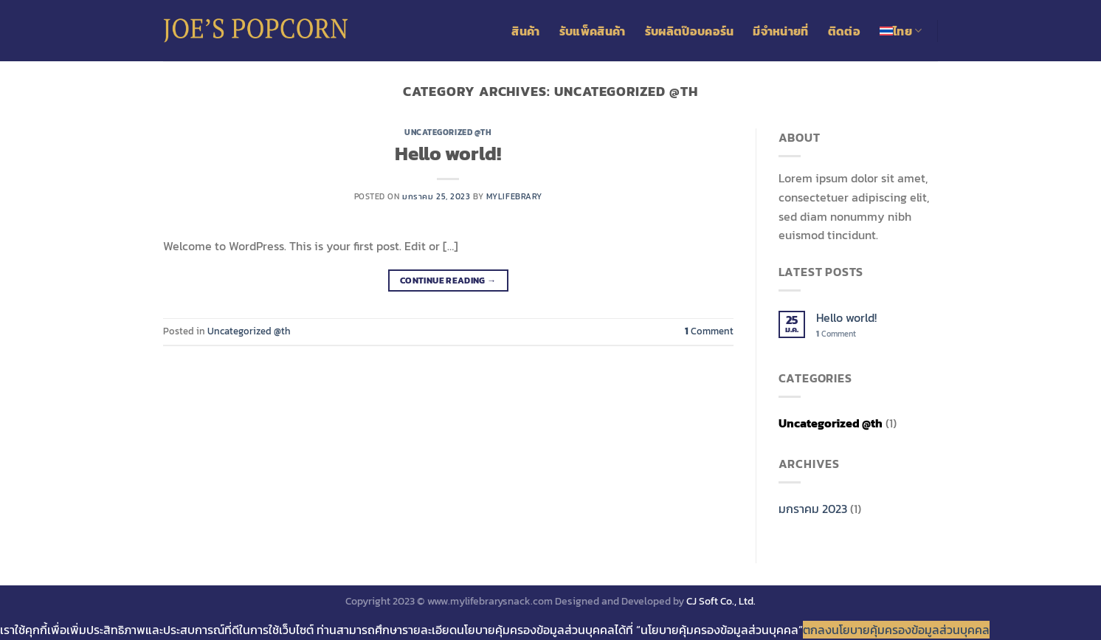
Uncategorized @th (448, 132)
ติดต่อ (844, 31)
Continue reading (448, 281)
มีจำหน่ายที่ (780, 31)
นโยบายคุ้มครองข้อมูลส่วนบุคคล (911, 630)
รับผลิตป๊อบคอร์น (689, 31)
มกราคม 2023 (813, 508)
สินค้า (525, 31)
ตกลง (817, 630)
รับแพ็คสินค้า (592, 31)
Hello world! (448, 154)
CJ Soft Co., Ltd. (721, 601)
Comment (709, 331)
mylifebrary (514, 196)
